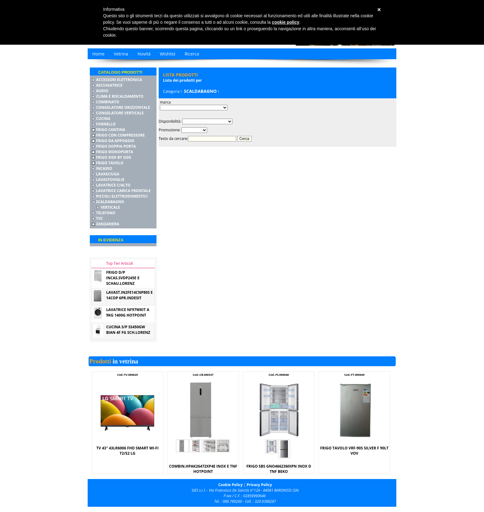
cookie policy (285, 22)
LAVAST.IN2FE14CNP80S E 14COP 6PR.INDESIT (129, 295)
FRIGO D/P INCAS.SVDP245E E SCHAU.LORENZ (123, 278)
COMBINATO (107, 101)
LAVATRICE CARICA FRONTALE (123, 190)
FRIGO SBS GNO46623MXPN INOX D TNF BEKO (278, 469)
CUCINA (103, 118)
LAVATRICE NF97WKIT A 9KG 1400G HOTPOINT (127, 312)
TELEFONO (105, 212)
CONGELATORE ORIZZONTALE (123, 107)
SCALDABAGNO (110, 201)
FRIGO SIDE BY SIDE (113, 157)
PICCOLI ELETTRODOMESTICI (122, 196)
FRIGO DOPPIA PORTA (116, 146)
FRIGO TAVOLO (109, 163)
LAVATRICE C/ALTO (113, 185)
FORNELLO (106, 124)
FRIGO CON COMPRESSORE (120, 135)
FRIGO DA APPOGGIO (115, 140)
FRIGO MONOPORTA (114, 151)
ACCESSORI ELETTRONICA (119, 79)
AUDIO (102, 90)
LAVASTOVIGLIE (110, 179)
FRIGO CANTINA (110, 129)
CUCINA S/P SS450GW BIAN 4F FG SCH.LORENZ (128, 329)
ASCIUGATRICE (109, 85)
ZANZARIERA (107, 224)
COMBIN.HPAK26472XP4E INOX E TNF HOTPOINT (203, 469)
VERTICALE (110, 207)
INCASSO (104, 168)
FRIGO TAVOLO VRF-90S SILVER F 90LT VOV (354, 450)
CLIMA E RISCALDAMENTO (120, 96)
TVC (99, 218)
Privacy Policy (259, 484)
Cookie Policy (230, 484)
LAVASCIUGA (107, 174)
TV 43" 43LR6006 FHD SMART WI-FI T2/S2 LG (127, 450)
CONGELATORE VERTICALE (120, 113)
